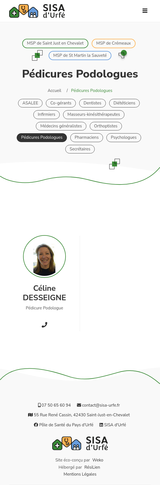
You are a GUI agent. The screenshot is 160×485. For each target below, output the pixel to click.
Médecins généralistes (61, 126)
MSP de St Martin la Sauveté (80, 55)
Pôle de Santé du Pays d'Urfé (63, 425)
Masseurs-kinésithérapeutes (94, 114)
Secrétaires (80, 149)
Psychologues (124, 137)
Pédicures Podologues (41, 137)
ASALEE (30, 103)
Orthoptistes (106, 126)
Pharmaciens (87, 137)
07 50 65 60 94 (54, 405)
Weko (97, 460)
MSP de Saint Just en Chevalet (55, 43)
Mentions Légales (80, 474)
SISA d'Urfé (112, 425)
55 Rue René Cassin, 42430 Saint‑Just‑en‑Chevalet (79, 415)
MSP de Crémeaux (113, 43)
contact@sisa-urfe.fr (98, 405)
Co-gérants (60, 103)
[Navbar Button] (145, 11)
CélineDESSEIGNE (44, 293)
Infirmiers (46, 114)
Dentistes (92, 103)
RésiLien (92, 467)
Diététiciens (125, 103)
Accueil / (58, 90)
